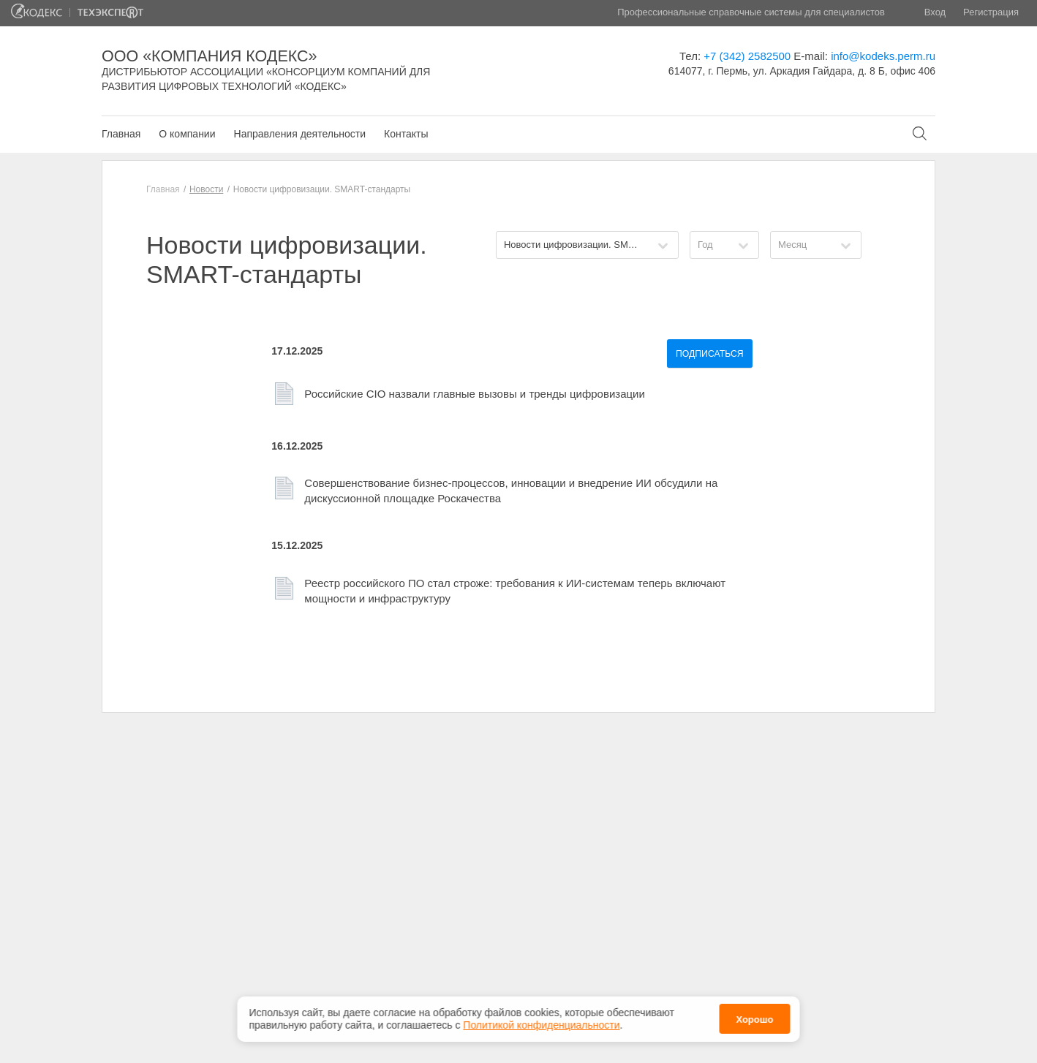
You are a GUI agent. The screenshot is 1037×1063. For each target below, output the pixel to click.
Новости (206, 189)
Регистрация (991, 12)
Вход (935, 12)
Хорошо (754, 1019)
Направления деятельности (300, 134)
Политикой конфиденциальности (541, 1025)
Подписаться (710, 354)
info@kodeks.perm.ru (883, 56)
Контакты (406, 134)
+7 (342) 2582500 (747, 56)
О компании (187, 134)
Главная (121, 134)
